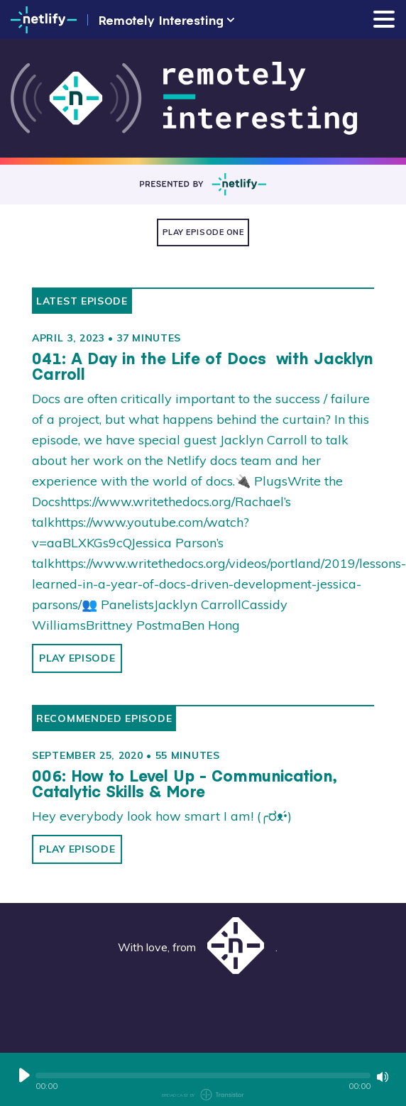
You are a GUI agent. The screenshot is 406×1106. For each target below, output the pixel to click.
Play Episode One (203, 232)
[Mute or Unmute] (382, 1077)
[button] (203, 1075)
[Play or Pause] (24, 1075)
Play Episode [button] (77, 658)
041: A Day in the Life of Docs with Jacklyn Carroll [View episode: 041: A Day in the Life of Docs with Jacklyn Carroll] (202, 366)
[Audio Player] (203, 1079)
